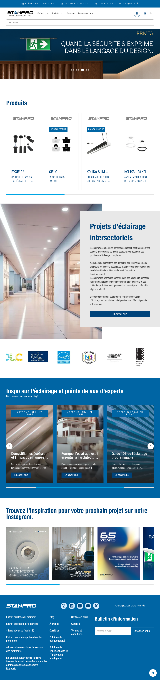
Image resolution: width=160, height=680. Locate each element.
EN (151, 14)
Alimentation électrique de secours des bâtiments (25, 649)
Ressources (85, 13)
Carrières (54, 630)
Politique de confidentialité (57, 639)
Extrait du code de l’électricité (22, 624)
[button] (71, 70)
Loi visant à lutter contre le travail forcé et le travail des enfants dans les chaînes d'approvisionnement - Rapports (26, 663)
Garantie (75, 624)
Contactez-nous (79, 617)
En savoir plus (120, 314)
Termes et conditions (76, 632)
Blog (52, 617)
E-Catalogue (43, 14)
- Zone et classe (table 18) (20, 630)
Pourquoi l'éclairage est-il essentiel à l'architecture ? (79, 456)
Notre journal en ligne (30, 413)
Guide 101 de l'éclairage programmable (129, 455)
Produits (58, 13)
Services (71, 14)
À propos (54, 624)
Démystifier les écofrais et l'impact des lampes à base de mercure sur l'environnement (29, 456)
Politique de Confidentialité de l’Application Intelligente (59, 653)
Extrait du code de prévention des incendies (24, 639)
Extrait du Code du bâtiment (21, 617)
